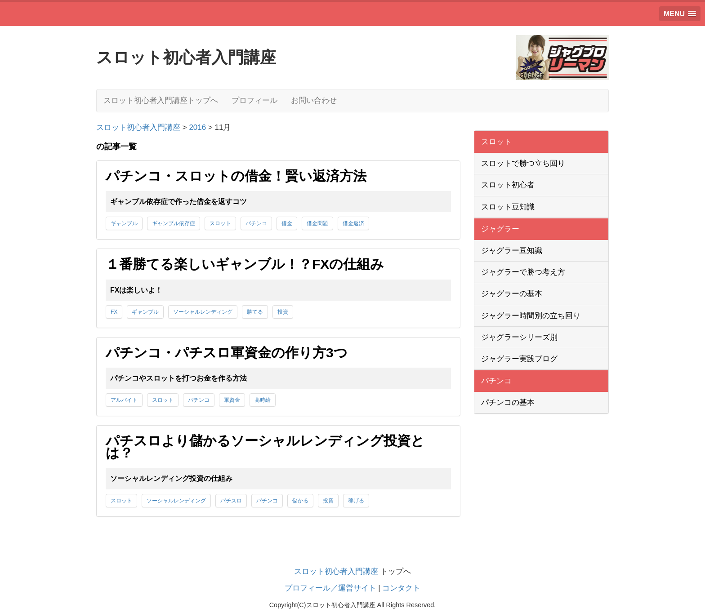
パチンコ (256, 223)
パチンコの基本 (508, 402)
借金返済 (353, 223)
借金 (286, 223)
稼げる (356, 501)
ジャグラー (500, 229)
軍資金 (232, 400)
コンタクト (401, 588)
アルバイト (124, 400)
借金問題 (317, 223)
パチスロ (231, 501)
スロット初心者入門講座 (336, 571)
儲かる (300, 501)
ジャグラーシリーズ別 (519, 337)
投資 (282, 312)
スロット (220, 223)
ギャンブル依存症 (173, 223)
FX (114, 312)
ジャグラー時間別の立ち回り (530, 315)
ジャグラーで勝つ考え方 (523, 272)
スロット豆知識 (508, 207)
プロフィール (254, 100)
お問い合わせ (314, 100)
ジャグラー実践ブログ (519, 359)
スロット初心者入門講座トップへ (160, 100)
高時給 (262, 400)
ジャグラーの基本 (511, 293)
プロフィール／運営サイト (330, 588)
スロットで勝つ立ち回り (523, 163)
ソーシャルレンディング (202, 312)
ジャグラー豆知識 (511, 250)
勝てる (255, 312)
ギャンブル (124, 223)
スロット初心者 (508, 185)
